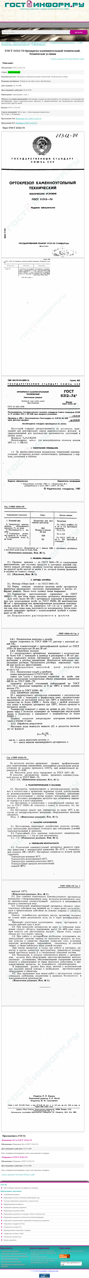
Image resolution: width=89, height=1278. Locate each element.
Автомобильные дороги (11, 1194)
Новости (46, 25)
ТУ (39, 25)
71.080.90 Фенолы (38, 45)
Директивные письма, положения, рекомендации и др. (22, 1198)
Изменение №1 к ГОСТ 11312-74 (28, 119)
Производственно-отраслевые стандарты (17, 1230)
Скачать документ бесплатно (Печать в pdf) (67, 59)
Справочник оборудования (10, 1251)
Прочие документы (10, 1240)
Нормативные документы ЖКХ (14, 1211)
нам (39, 1257)
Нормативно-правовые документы (15, 1207)
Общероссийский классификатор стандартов (30, 42)
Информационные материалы (13, 1204)
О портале (6, 25)
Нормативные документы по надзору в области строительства (24, 1214)
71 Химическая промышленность (62, 42)
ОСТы (32, 25)
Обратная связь (59, 25)
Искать (78, 32)
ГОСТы (15, 25)
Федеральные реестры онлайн (11, 1262)
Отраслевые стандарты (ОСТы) (14, 1224)
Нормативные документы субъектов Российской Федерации (24, 1217)
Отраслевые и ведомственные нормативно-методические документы (26, 1220)
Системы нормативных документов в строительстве (21, 1201)
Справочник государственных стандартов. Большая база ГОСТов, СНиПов (44, 9)
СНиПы (24, 25)
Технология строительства (12, 1237)
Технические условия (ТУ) (13, 1227)
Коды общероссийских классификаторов (14, 1256)
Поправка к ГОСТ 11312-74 (26, 123)
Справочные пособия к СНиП (13, 1233)
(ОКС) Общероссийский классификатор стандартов (21, 1188)
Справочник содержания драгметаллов (14, 1254)
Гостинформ (6, 42)
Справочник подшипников (10, 1259)
